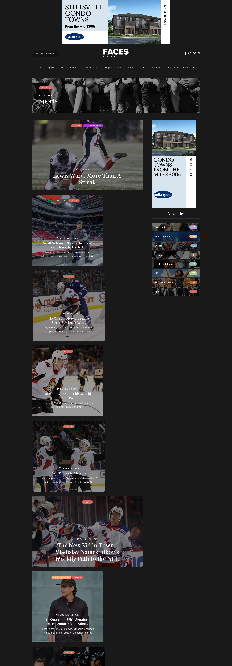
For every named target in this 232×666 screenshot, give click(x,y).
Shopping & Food (112, 67)
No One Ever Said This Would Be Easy (58, 316)
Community (90, 67)
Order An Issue (45, 53)
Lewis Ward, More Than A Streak (87, 178)
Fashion (156, 67)
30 (82, 575)
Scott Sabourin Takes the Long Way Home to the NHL (58, 238)
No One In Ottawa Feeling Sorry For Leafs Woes (116, 238)
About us (99, 611)
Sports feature (93, 125)
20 (77, 575)
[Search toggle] (199, 53)
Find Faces (100, 626)
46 (108, 575)
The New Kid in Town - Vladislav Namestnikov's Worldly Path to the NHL (87, 400)
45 (104, 575)
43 (95, 575)
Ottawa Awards (102, 630)
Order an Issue (102, 619)
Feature (52, 200)
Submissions (101, 622)
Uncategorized (122, 502)
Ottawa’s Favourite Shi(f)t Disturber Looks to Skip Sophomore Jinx (116, 462)
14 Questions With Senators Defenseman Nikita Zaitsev (58, 464)
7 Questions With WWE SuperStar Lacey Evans (116, 541)
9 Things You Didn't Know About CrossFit (58, 541)
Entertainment (69, 67)
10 (73, 575)
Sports (51, 67)
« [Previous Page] (64, 575)
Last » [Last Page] (87, 579)
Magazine (172, 67)
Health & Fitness (137, 67)
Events (187, 67)
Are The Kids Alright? (116, 318)
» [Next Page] (126, 575)
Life (40, 67)
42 (91, 575)
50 (117, 575)
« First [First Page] (54, 575)
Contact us (100, 615)
